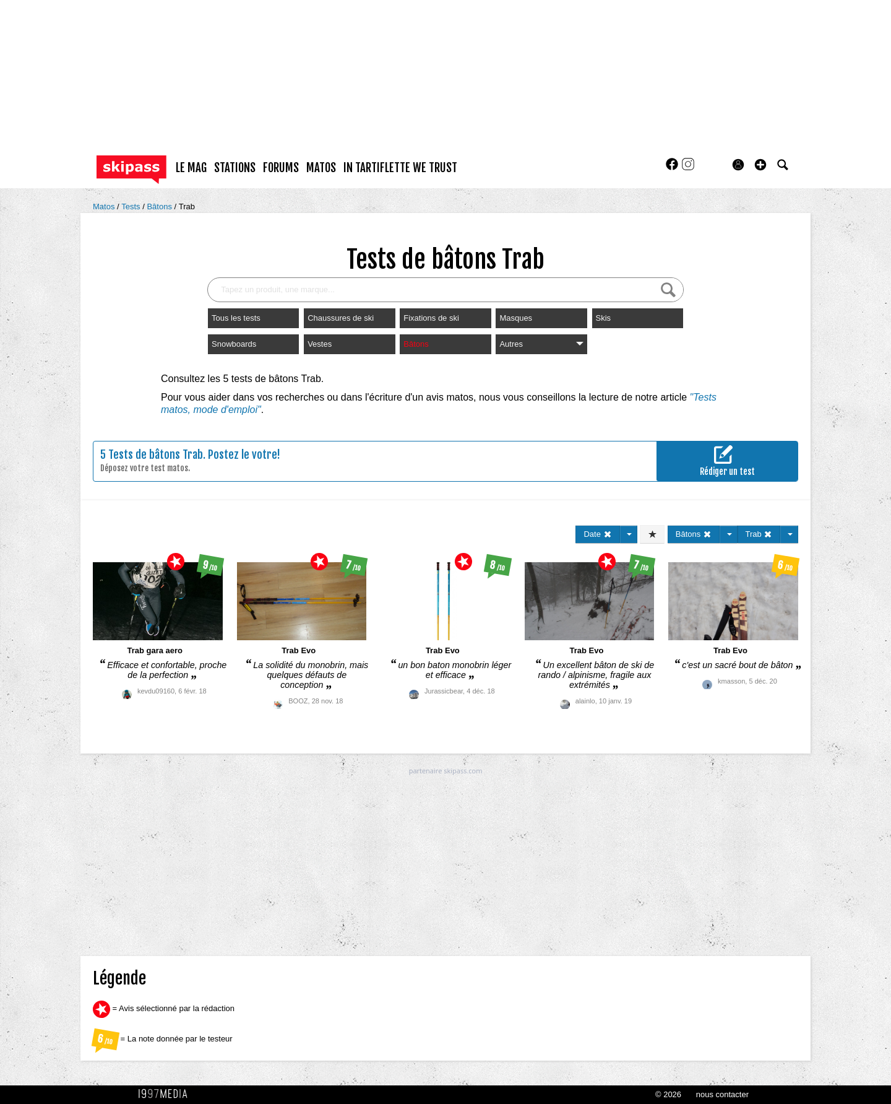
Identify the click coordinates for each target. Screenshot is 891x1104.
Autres (541, 344)
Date (597, 534)
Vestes (320, 344)
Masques (515, 318)
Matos (105, 206)
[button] (760, 165)
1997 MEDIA (166, 1094)
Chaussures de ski (341, 318)
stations (235, 167)
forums (281, 167)
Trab (187, 206)
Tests (131, 206)
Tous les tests (236, 318)
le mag (191, 167)
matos (321, 167)
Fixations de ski (431, 318)
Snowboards (234, 344)
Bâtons (160, 206)
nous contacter (722, 1094)
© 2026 (668, 1094)
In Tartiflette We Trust (400, 167)
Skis (603, 318)
